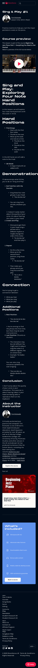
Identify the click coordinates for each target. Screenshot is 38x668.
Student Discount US (10, 618)
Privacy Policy (7, 641)
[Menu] (4, 3)
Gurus (4, 604)
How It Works (7, 597)
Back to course (13, 580)
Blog (4, 611)
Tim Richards (16, 17)
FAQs (4, 631)
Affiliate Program (8, 627)
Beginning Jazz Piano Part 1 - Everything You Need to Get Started (17, 500)
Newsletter (6, 613)
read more (21, 460)
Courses (5, 599)
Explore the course (12, 466)
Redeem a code (7, 636)
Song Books (6, 602)
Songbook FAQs (7, 634)
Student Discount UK (10, 615)
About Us (5, 622)
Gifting (4, 606)
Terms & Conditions (9, 638)
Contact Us (6, 625)
